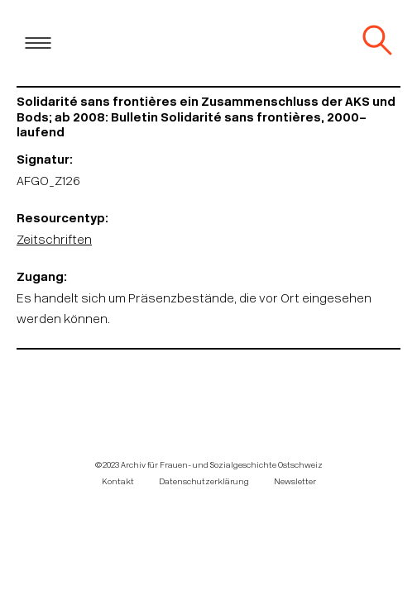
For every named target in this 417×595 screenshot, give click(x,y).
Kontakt (118, 482)
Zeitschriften (54, 241)
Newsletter (295, 482)
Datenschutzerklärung (204, 482)
